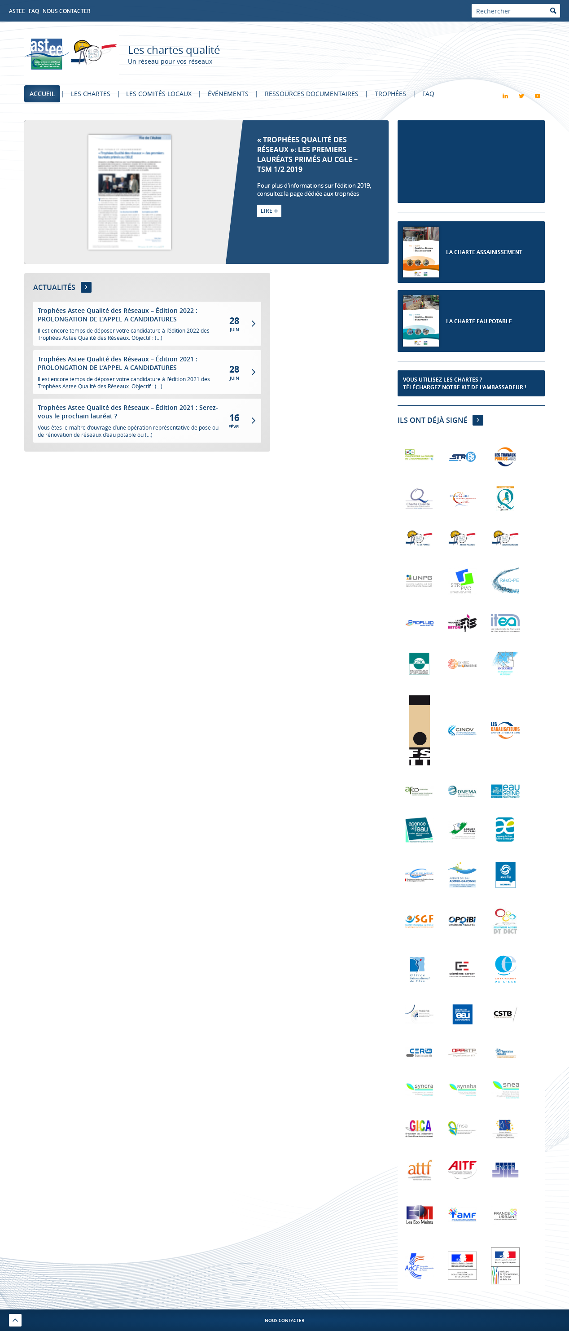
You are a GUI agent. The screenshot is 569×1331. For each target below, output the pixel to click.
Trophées (391, 93)
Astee (17, 10)
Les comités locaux (159, 93)
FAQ (34, 10)
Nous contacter (66, 10)
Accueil (42, 93)
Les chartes (90, 93)
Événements (228, 93)
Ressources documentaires (312, 93)
